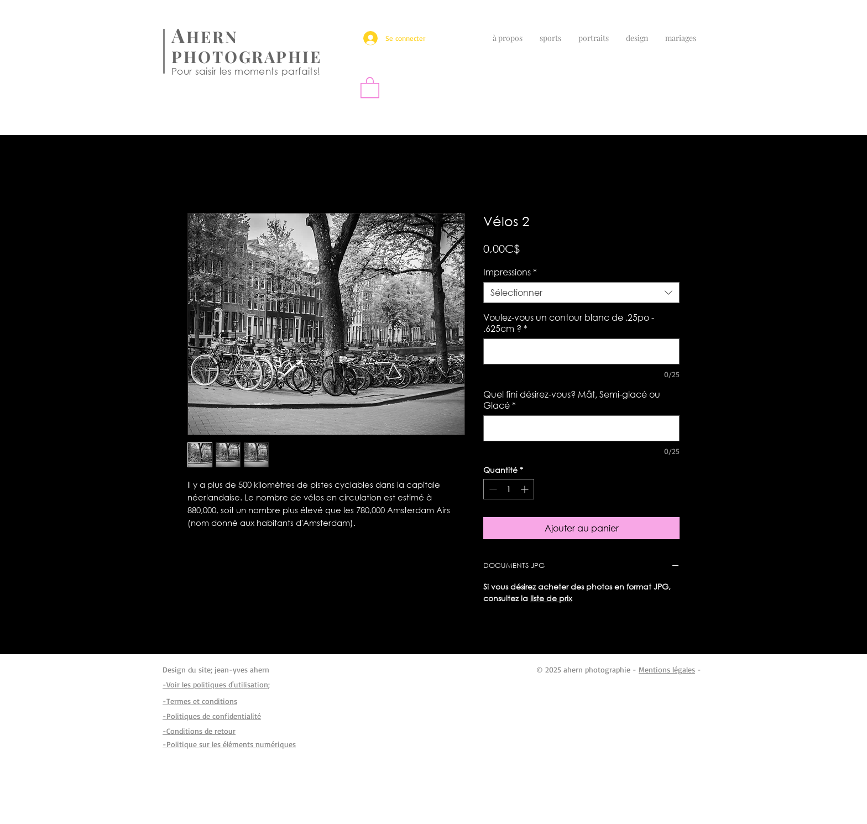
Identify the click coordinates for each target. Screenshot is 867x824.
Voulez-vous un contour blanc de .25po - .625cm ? (568, 323)
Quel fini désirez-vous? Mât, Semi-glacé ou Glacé (571, 400)
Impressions (510, 272)
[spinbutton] (509, 489)
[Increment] (525, 489)
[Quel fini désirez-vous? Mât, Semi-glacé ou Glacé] (581, 428)
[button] (370, 87)
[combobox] (581, 292)
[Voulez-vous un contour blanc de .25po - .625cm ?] (581, 351)
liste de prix (551, 598)
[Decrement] (492, 489)
